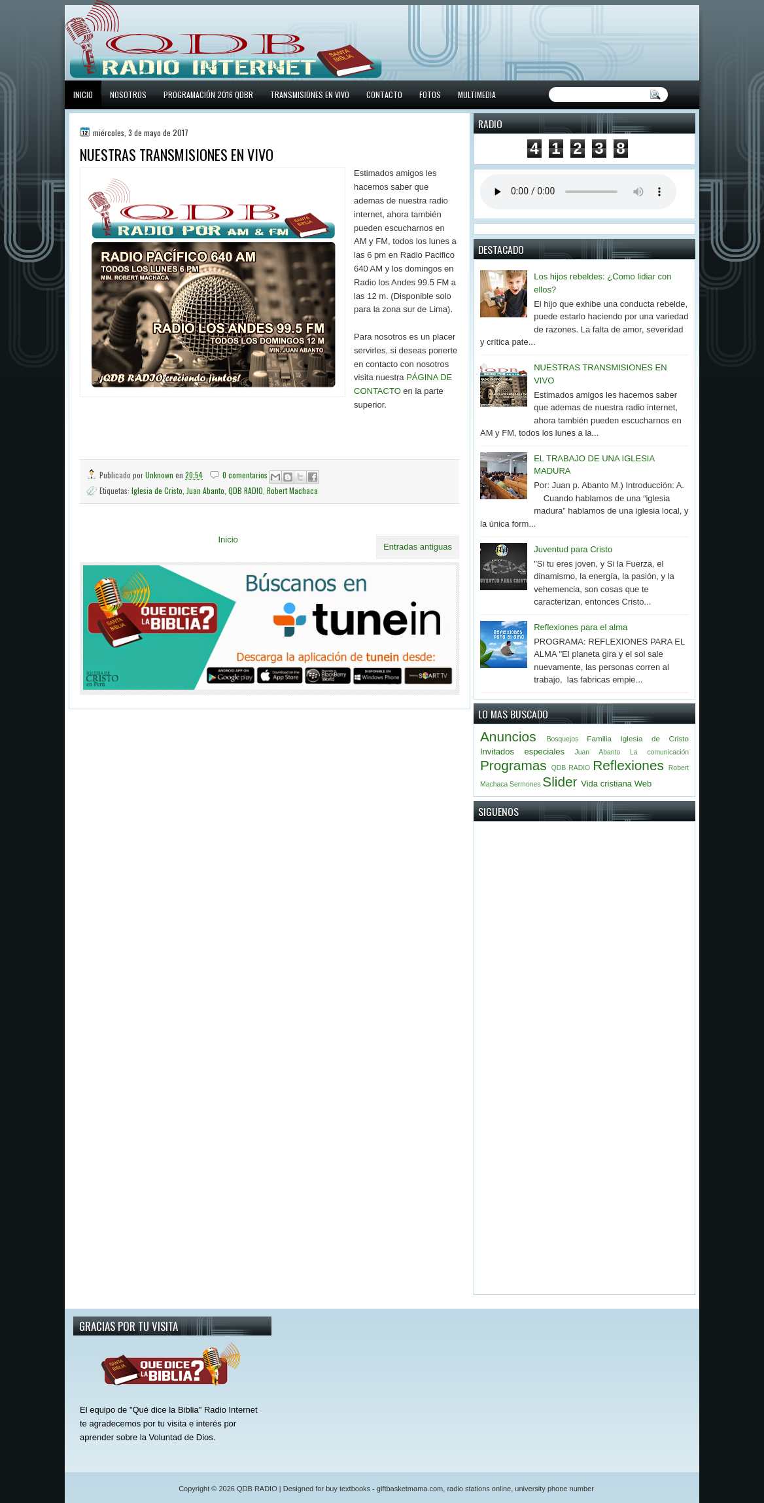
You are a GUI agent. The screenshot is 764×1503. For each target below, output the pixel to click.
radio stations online (479, 1489)
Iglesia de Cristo (156, 490)
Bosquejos (563, 739)
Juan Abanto (205, 490)
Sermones (525, 784)
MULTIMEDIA (477, 94)
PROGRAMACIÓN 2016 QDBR (208, 94)
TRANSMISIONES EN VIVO (309, 94)
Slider (559, 781)
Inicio (227, 539)
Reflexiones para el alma (580, 627)
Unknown (160, 474)
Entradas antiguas (417, 547)
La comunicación (659, 752)
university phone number (554, 1489)
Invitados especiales (522, 751)
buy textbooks (348, 1489)
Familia (599, 738)
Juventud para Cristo (573, 549)
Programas (513, 765)
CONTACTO (384, 94)
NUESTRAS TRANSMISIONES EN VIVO (176, 155)
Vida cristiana (606, 783)
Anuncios (508, 736)
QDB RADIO (245, 490)
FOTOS (430, 94)
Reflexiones (628, 765)
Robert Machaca (292, 490)
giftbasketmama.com (410, 1489)
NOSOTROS (128, 94)
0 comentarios (245, 474)
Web (643, 783)
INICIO (83, 94)
